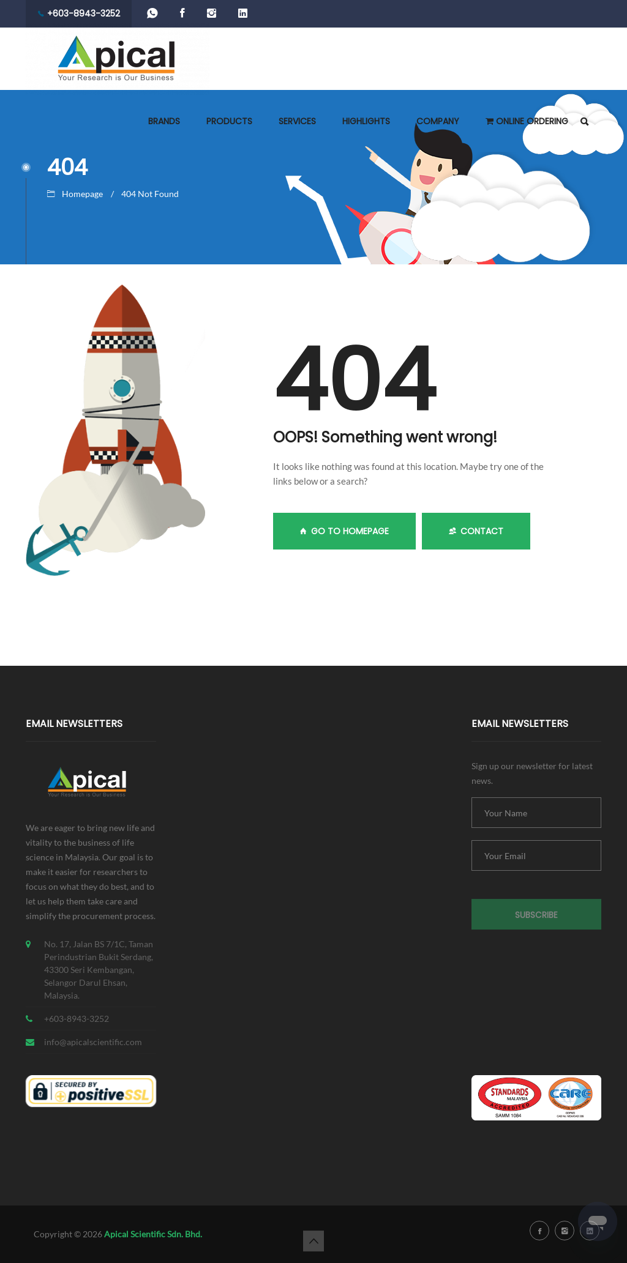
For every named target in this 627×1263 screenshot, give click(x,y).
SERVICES (297, 121)
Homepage (82, 193)
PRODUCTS (229, 121)
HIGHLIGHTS (366, 121)
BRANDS (164, 121)
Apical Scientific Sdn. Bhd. (153, 1234)
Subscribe (536, 919)
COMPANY (437, 121)
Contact (476, 531)
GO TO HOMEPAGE (344, 531)
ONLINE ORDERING (527, 121)
